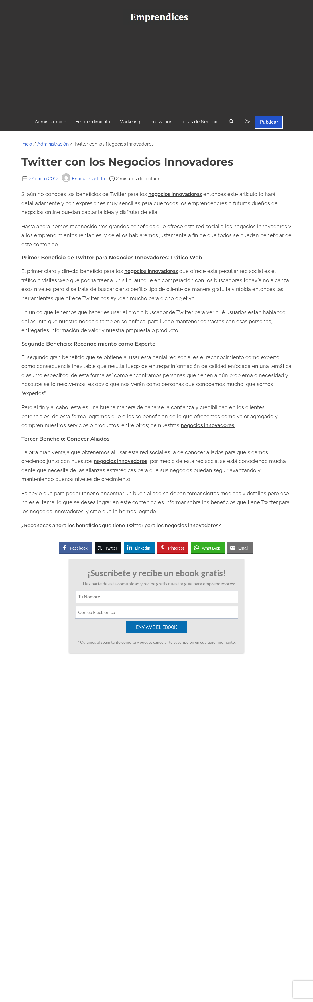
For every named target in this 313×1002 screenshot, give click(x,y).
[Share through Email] (240, 547)
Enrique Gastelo (83, 178)
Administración (53, 144)
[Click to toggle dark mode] (247, 121)
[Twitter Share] (108, 547)
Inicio (26, 144)
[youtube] (160, 968)
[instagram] (172, 968)
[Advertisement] (156, 72)
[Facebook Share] (75, 547)
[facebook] (134, 968)
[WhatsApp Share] (208, 547)
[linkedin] (185, 968)
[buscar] (231, 122)
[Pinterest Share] (172, 547)
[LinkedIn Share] (139, 547)
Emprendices (176, 993)
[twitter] (147, 968)
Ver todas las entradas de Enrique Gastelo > (117, 905)
